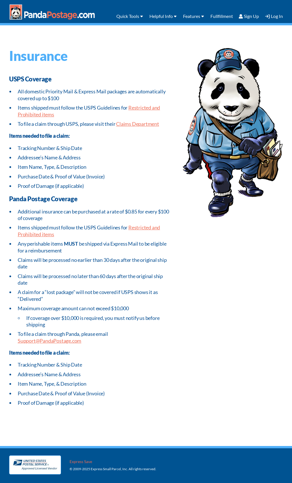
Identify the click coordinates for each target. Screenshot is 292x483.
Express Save (81, 461)
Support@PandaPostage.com (49, 341)
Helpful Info (161, 16)
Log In (277, 16)
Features (191, 16)
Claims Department (137, 124)
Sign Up (251, 16)
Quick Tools (127, 16)
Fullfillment (221, 16)
